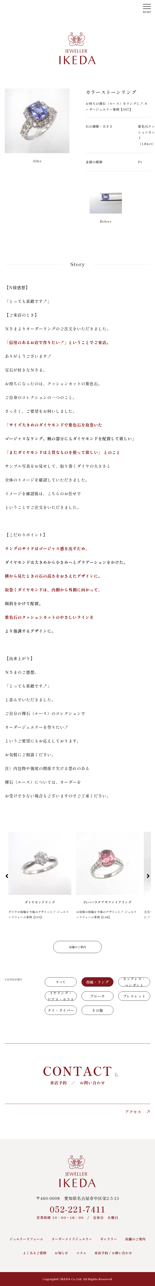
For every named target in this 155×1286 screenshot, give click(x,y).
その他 (97, 1010)
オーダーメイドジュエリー (71, 1238)
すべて (61, 982)
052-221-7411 (77, 1211)
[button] (6, 876)
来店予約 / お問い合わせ (113, 1252)
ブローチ (97, 996)
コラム (81, 1252)
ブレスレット (134, 996)
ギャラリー (108, 1238)
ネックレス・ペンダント (134, 982)
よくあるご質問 (35, 1252)
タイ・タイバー (60, 1010)
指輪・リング (97, 982)
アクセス (137, 1112)
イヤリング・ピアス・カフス (60, 996)
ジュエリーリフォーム (26, 1238)
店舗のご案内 (77, 947)
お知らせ (61, 1252)
